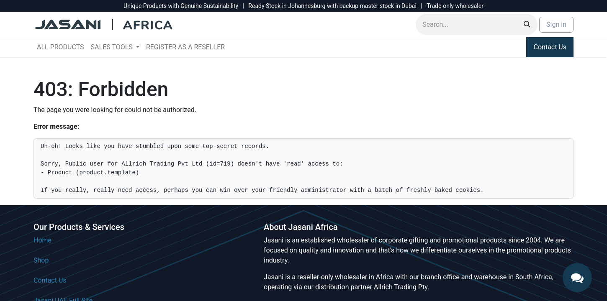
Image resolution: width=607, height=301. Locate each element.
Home (42, 240)
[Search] (527, 24)
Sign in (556, 24)
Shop (41, 260)
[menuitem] (60, 47)
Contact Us (549, 47)
